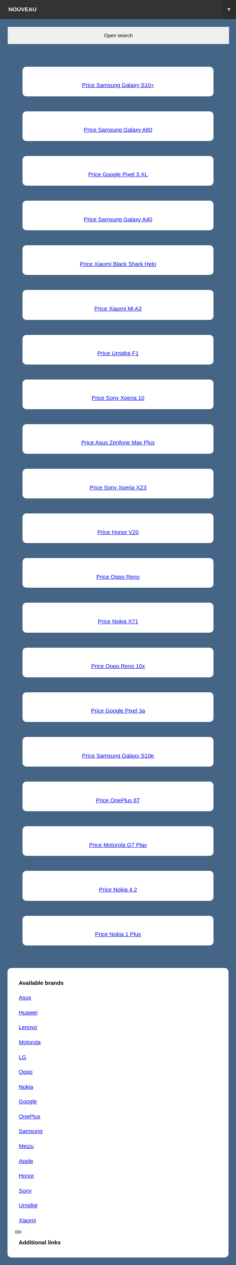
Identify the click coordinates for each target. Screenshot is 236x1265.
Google (28, 1101)
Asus (25, 997)
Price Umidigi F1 (117, 353)
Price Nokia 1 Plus (118, 934)
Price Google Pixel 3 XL (117, 174)
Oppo (26, 1071)
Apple (26, 1161)
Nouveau (122, 9)
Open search (118, 35)
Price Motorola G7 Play (118, 845)
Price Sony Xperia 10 (118, 398)
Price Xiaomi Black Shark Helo (118, 264)
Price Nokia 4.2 (118, 889)
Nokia (26, 1086)
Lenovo (28, 1027)
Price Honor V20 (117, 532)
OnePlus (30, 1116)
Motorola (30, 1042)
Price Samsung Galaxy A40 (118, 219)
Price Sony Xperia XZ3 (118, 487)
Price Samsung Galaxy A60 (118, 129)
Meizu (26, 1146)
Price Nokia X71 (118, 621)
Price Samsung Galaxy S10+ (118, 85)
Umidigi (28, 1205)
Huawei (28, 1012)
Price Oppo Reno (118, 576)
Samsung (30, 1131)
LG (22, 1057)
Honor (26, 1175)
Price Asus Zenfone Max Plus (118, 442)
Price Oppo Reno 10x (118, 666)
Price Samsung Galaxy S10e (118, 755)
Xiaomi (27, 1220)
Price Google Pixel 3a (118, 710)
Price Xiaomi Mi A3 (118, 308)
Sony (25, 1190)
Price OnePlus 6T (118, 800)
